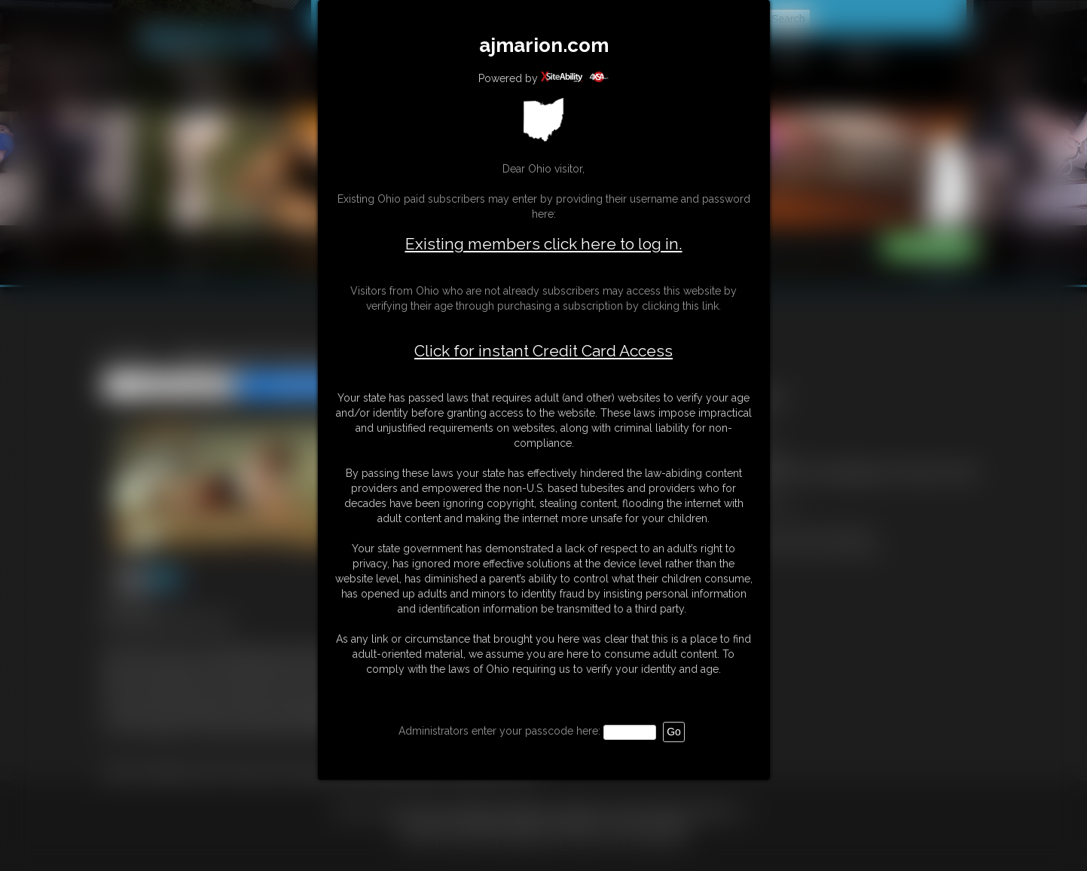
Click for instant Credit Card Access (543, 351)
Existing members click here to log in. (543, 243)
